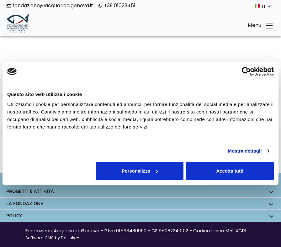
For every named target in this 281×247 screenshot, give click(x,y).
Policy (139, 216)
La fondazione (139, 203)
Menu (260, 25)
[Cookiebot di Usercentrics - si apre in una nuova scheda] (246, 71)
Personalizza (140, 170)
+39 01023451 (116, 5)
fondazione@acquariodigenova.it (49, 5)
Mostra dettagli (245, 151)
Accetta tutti (229, 170)
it (266, 6)
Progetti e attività (139, 191)
